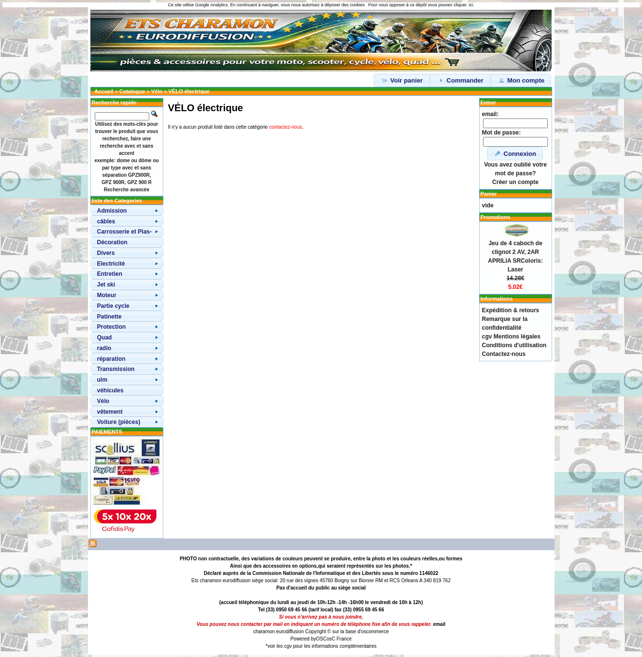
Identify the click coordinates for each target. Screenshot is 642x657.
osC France (339, 638)
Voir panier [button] (402, 80)
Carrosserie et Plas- (124, 231)
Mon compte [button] (521, 80)
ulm (102, 379)
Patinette (109, 316)
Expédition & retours (510, 310)
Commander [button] (460, 80)
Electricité (111, 263)
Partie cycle (113, 306)
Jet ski (106, 284)
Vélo (156, 91)
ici (470, 4)
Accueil (103, 91)
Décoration (112, 242)
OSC (321, 638)
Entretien (109, 273)
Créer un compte (515, 182)
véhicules (110, 390)
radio (104, 348)
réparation (111, 358)
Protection (111, 326)
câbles (106, 221)
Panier (489, 194)
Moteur (107, 295)
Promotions (495, 217)
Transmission (116, 369)
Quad (104, 337)
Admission (112, 210)
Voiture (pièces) (118, 422)
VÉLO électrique (188, 91)
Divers (106, 253)
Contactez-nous (504, 354)
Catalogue (132, 91)
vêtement (110, 411)
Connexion (515, 153)
